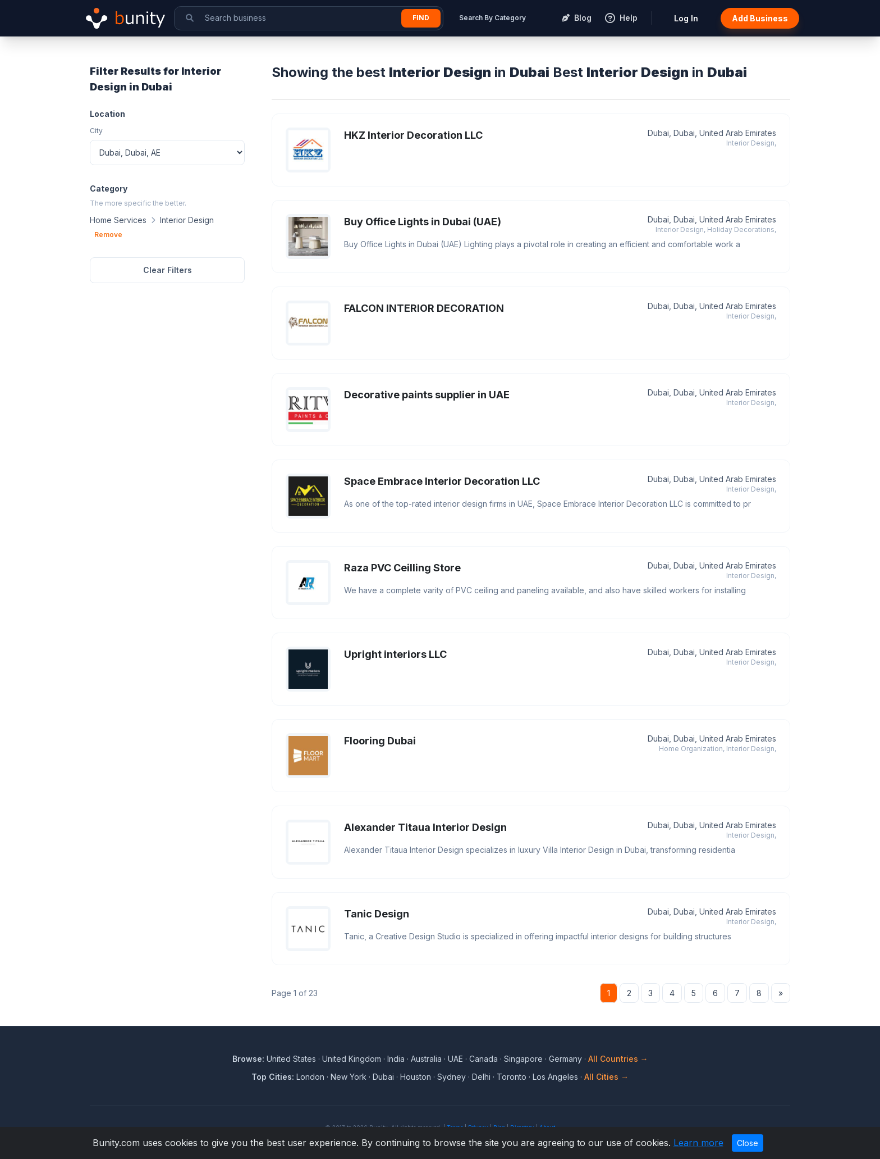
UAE (455, 1058)
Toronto (511, 1076)
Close (747, 1143)
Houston (415, 1076)
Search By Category (492, 17)
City (96, 130)
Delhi (481, 1076)
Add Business (760, 18)
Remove (108, 234)
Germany (565, 1058)
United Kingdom (351, 1058)
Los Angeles (555, 1076)
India (396, 1058)
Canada (483, 1058)
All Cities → (606, 1076)
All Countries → (618, 1058)
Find (420, 17)
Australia (426, 1058)
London (310, 1076)
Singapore (523, 1058)
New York (348, 1076)
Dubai (383, 1076)
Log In (686, 18)
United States (291, 1058)
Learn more (698, 1142)
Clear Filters (167, 270)
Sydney (451, 1076)
